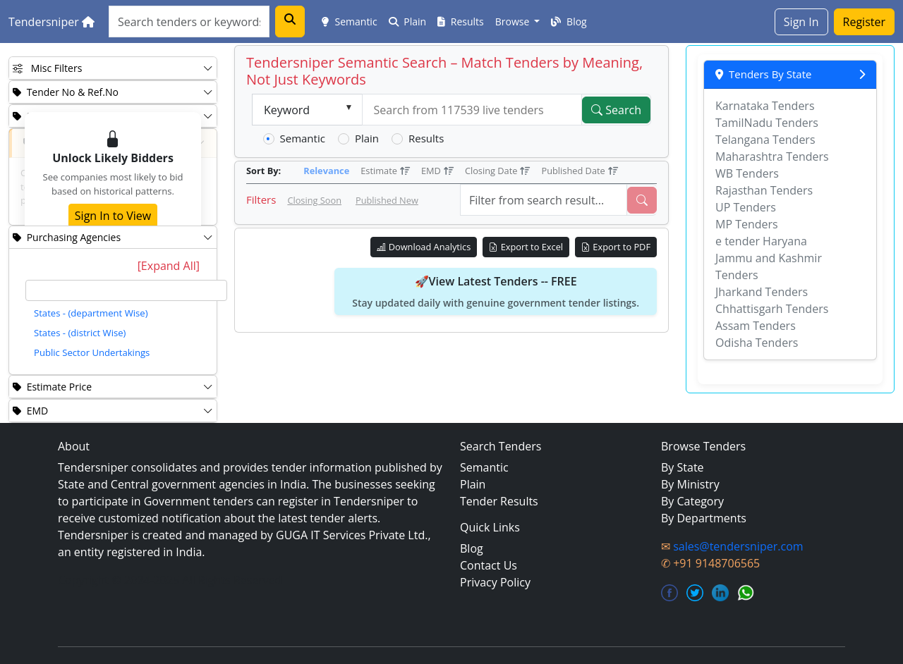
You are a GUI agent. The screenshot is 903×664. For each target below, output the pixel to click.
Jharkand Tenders (761, 292)
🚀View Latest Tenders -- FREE (495, 291)
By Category (692, 501)
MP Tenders (746, 224)
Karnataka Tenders (765, 105)
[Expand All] (169, 265)
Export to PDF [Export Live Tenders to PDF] (615, 246)
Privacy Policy (495, 582)
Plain (408, 21)
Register (864, 22)
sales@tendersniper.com (738, 546)
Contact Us (488, 565)
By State (682, 467)
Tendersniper (51, 22)
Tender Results (499, 501)
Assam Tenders (755, 325)
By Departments (703, 518)
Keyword (287, 110)
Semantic (349, 21)
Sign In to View (113, 215)
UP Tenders (745, 207)
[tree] (126, 323)
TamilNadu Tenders (766, 122)
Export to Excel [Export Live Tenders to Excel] (526, 246)
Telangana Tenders (765, 139)
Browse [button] (513, 21)
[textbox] (126, 290)
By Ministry (690, 484)
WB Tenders (747, 173)
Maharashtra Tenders (772, 156)
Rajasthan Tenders (764, 190)
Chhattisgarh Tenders (771, 308)
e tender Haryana (761, 241)
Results (460, 21)
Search (616, 110)
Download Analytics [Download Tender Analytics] (424, 246)
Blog (568, 21)
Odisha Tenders (756, 342)
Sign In (801, 22)
